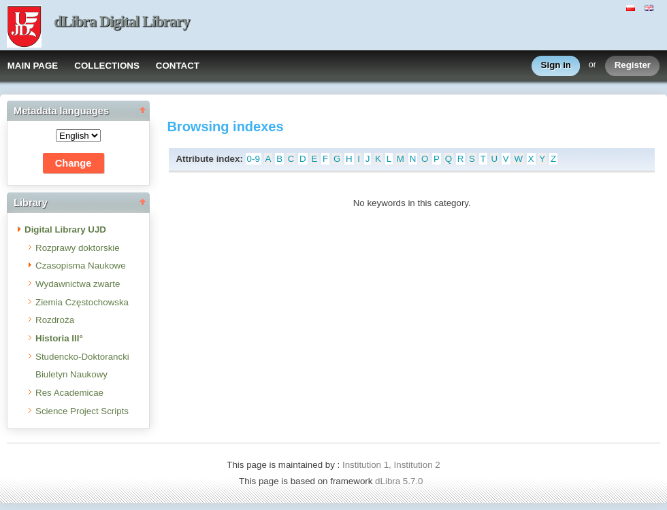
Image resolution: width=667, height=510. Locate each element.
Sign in (556, 65)
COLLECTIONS (107, 66)
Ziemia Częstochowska (82, 302)
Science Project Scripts (82, 411)
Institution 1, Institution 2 (391, 465)
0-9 (253, 159)
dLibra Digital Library (122, 21)
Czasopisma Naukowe (80, 265)
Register (633, 65)
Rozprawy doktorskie (77, 248)
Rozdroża (54, 320)
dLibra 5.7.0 (400, 481)
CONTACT (177, 66)
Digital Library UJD (65, 229)
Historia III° (59, 338)
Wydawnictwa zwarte (77, 284)
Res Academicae (69, 393)
